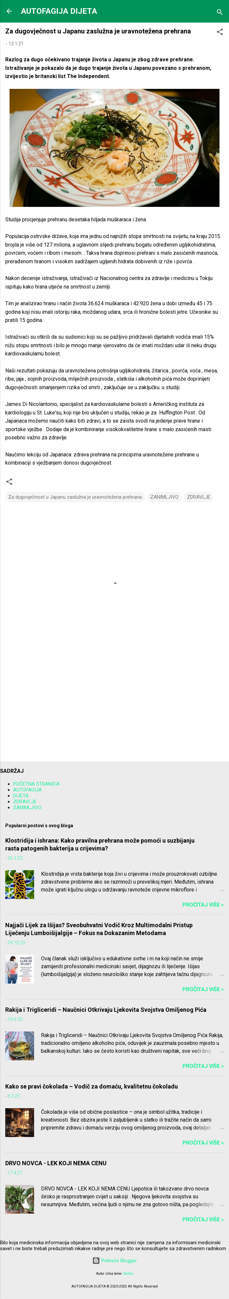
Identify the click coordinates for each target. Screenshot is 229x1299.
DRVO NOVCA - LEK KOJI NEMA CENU (56, 1163)
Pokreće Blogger (114, 1261)
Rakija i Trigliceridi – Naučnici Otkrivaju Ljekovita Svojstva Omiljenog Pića (105, 1009)
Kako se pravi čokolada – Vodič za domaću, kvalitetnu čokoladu (91, 1086)
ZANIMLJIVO (164, 497)
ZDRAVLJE (198, 497)
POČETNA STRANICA (36, 784)
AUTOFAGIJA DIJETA (59, 11)
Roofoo (128, 1273)
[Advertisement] (114, 705)
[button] (220, 33)
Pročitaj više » (203, 905)
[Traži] (220, 13)
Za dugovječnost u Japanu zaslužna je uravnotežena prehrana (75, 497)
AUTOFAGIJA (27, 790)
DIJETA (21, 796)
